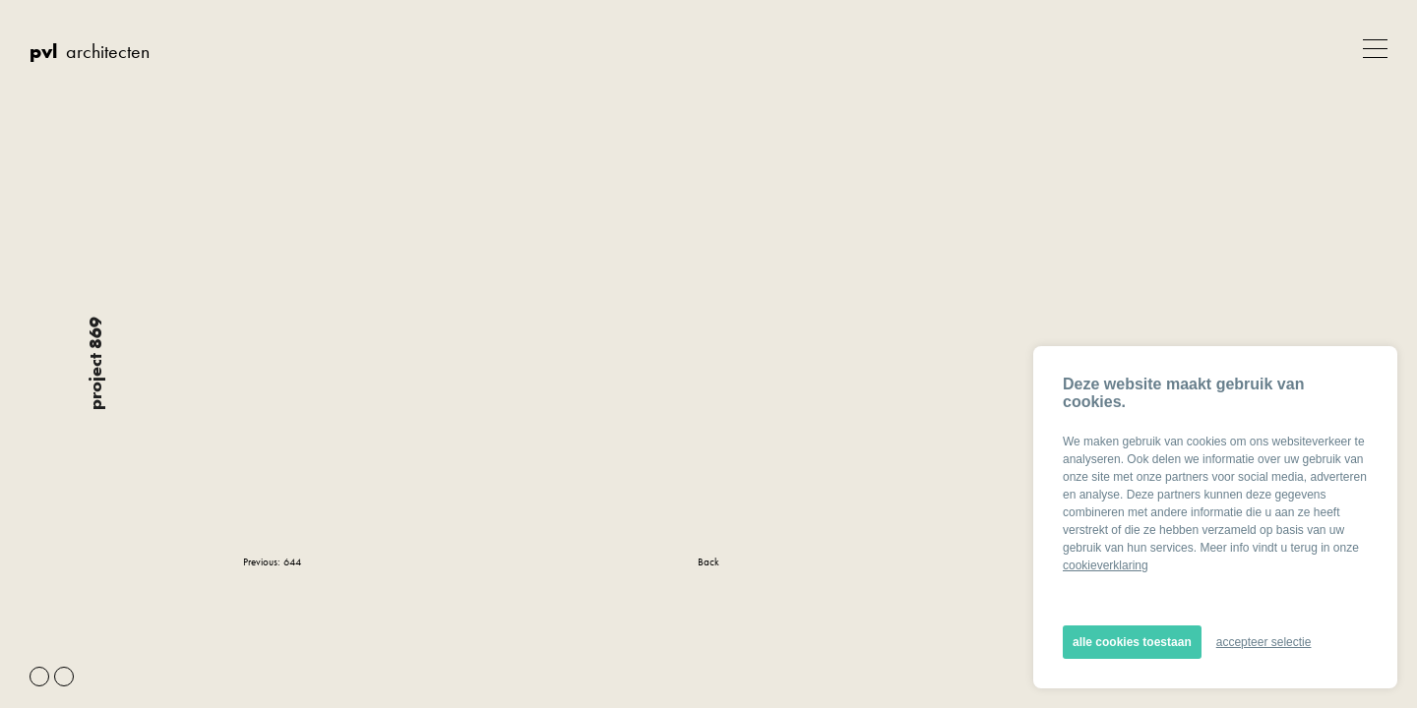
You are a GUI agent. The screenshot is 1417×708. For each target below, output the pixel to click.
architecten (90, 51)
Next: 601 (1153, 561)
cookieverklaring (1105, 565)
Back (708, 561)
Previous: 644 (272, 561)
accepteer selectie (1264, 642)
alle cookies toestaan (1132, 642)
